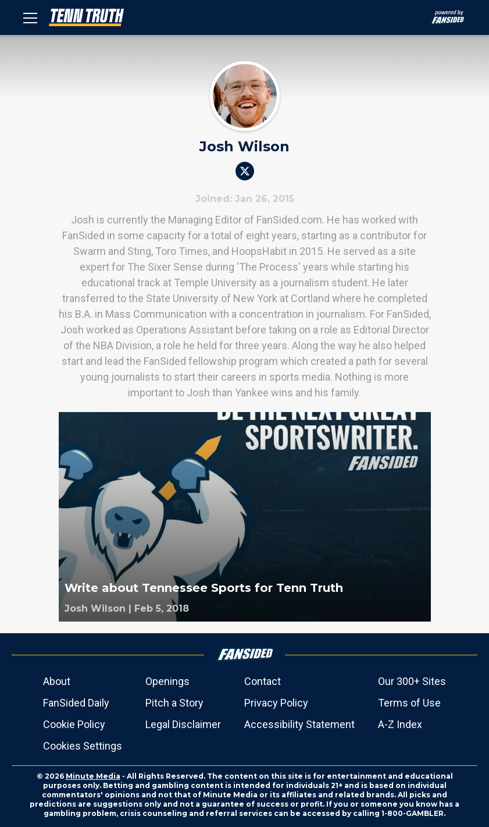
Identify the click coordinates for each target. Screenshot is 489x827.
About (56, 681)
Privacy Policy (276, 703)
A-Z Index (400, 724)
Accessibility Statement (299, 724)
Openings (167, 681)
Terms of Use (409, 703)
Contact (262, 681)
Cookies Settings (82, 746)
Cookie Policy (74, 724)
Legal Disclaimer (183, 724)
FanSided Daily (76, 703)
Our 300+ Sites (412, 681)
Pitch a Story (174, 703)
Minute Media (93, 776)
